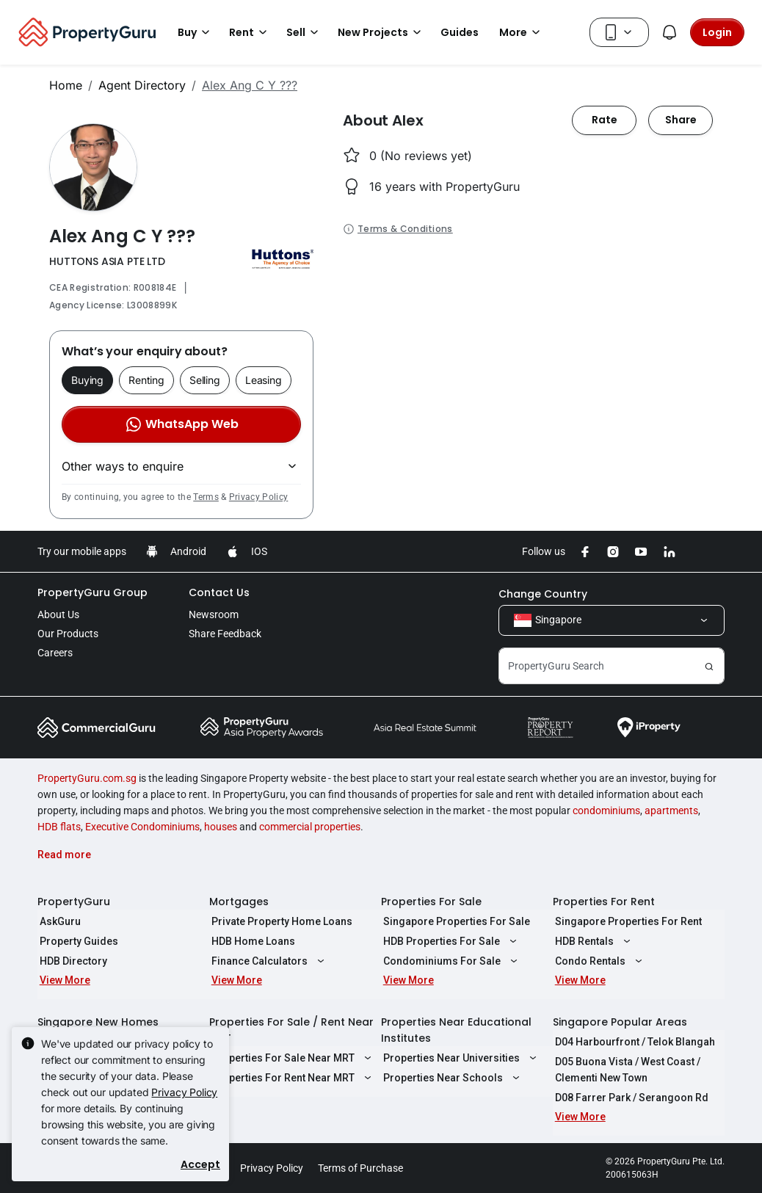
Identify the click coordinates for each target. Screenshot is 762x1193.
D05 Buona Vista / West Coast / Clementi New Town (625, 1070)
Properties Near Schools (451, 1078)
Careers (55, 653)
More (522, 32)
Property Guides (76, 941)
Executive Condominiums (142, 827)
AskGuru (58, 921)
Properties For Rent (604, 901)
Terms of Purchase (360, 1168)
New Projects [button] (382, 32)
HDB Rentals (592, 941)
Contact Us (219, 592)
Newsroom (214, 614)
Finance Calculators (267, 961)
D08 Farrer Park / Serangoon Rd (629, 1097)
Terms (206, 497)
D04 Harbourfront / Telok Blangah (633, 1042)
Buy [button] (196, 32)
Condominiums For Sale (450, 961)
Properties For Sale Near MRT (291, 1058)
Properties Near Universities (459, 1058)
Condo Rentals (598, 961)
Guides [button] (459, 32)
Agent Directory (142, 85)
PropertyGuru (73, 901)
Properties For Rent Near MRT (291, 1078)
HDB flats (59, 827)
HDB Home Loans (251, 941)
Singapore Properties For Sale (454, 921)
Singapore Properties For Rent (626, 921)
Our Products (67, 633)
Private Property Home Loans (279, 921)
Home (65, 85)
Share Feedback (225, 633)
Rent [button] (250, 32)
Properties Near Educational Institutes (456, 1030)
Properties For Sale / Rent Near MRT (291, 1030)
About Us (58, 614)
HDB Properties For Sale (449, 941)
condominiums (606, 810)
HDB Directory (71, 961)
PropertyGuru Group (92, 592)
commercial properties (309, 827)
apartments (671, 810)
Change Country (542, 594)
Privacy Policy (258, 497)
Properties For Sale (431, 901)
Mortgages (239, 901)
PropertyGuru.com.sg (87, 778)
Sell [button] (304, 32)
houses (220, 827)
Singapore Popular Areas (620, 1022)
